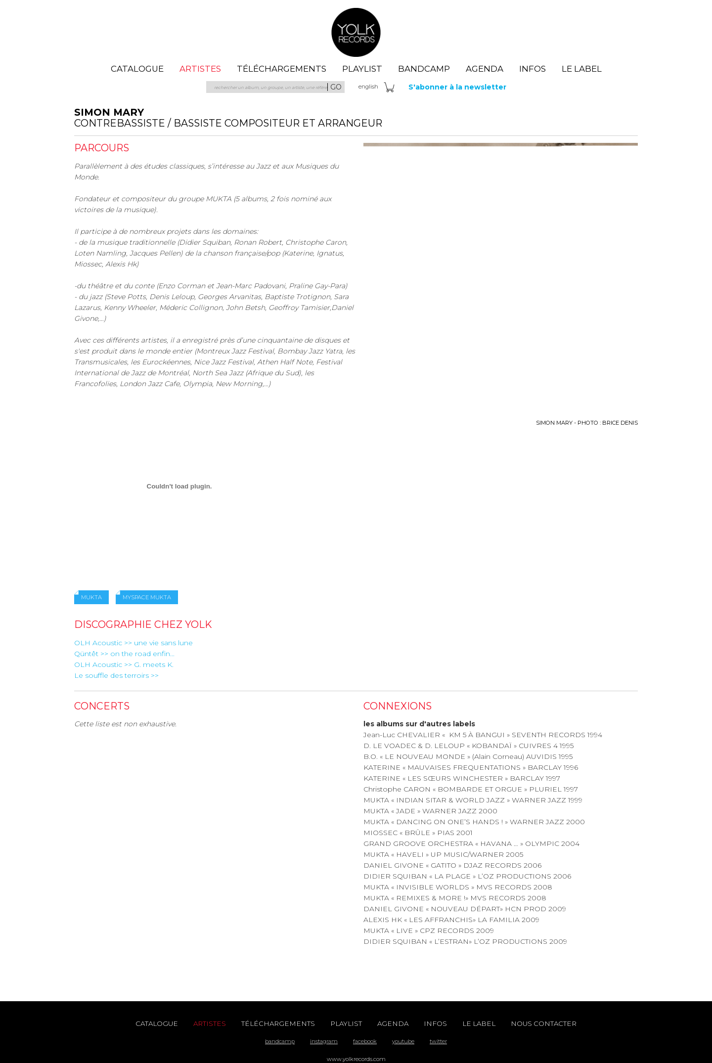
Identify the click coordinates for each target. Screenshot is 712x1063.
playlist (362, 69)
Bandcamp (424, 69)
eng (368, 86)
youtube (403, 1041)
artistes (200, 69)
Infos (532, 69)
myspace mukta (147, 597)
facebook (365, 1041)
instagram (324, 1041)
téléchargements (281, 69)
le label (582, 69)
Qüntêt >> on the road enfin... (124, 653)
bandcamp (280, 1041)
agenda (484, 69)
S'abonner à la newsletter (457, 87)
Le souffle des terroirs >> (116, 675)
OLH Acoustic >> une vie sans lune (133, 642)
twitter (438, 1041)
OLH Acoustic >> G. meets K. (124, 664)
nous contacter (544, 1023)
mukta (91, 597)
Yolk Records (356, 32)
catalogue (137, 69)
